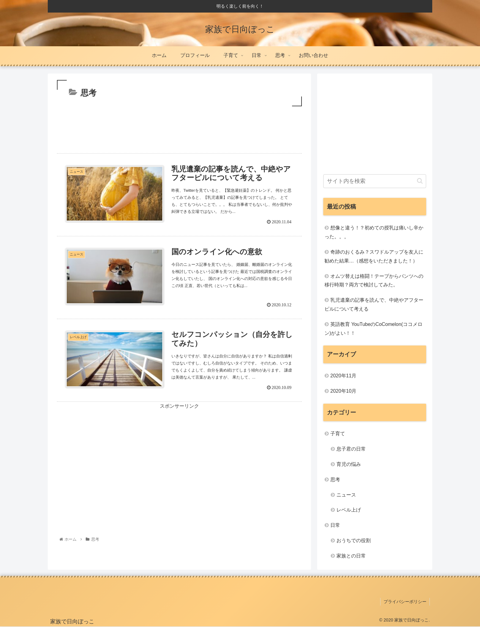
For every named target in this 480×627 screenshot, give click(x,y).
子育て (337, 433)
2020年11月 (343, 375)
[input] (374, 181)
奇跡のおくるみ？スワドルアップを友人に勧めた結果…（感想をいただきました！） (373, 256)
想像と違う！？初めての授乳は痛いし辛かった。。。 (373, 232)
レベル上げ (348, 509)
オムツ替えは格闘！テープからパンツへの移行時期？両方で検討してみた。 (373, 281)
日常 (335, 525)
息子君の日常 (351, 448)
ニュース (346, 494)
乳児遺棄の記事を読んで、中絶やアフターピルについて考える (373, 304)
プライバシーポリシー (405, 601)
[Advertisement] (179, 127)
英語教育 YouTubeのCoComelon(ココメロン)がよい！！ (373, 329)
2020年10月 (343, 391)
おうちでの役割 (353, 540)
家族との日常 (351, 555)
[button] (419, 180)
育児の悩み (348, 464)
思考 (335, 479)
